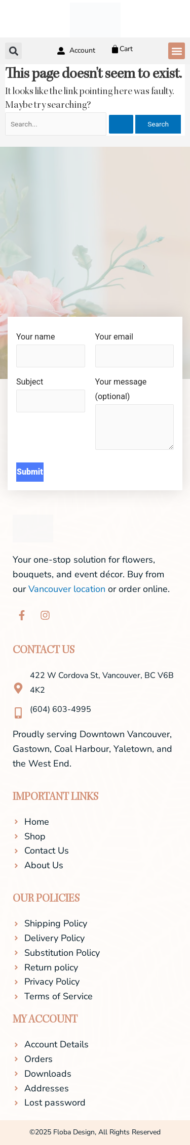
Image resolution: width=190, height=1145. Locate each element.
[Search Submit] (121, 124)
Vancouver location (66, 589)
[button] (176, 51)
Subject (50, 394)
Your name (50, 349)
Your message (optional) (134, 416)
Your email (134, 349)
